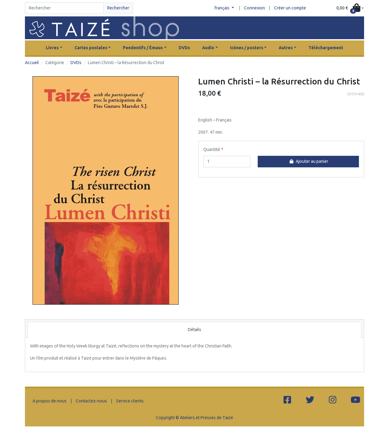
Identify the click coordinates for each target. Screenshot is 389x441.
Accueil (32, 62)
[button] (350, 8)
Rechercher (118, 7)
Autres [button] (286, 47)
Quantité (211, 149)
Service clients (130, 400)
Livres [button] (52, 47)
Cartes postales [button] (90, 47)
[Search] (64, 8)
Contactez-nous (91, 400)
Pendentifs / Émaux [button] (143, 47)
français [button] (222, 7)
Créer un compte (290, 7)
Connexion (254, 7)
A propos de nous (50, 400)
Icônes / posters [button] (246, 47)
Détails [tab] (194, 329)
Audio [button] (208, 47)
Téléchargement (325, 47)
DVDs (184, 47)
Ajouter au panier (308, 161)
